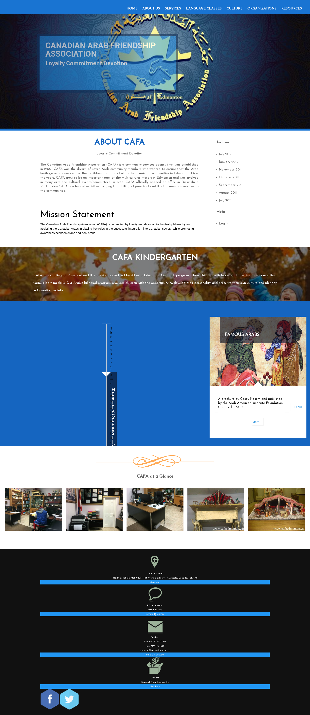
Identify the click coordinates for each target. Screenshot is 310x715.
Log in (223, 223)
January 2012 (228, 162)
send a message (155, 654)
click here (155, 686)
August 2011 (228, 192)
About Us (151, 8)
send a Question (155, 614)
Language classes (204, 8)
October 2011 (229, 177)
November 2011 (230, 169)
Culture (234, 8)
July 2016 (225, 154)
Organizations (261, 8)
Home (132, 8)
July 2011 (225, 200)
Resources (291, 8)
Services (173, 8)
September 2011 (231, 185)
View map (155, 582)
